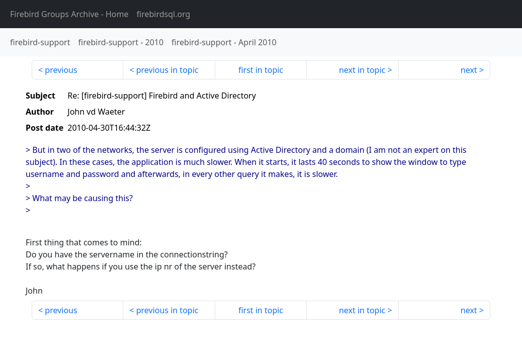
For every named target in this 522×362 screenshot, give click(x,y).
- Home (69, 14)
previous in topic (167, 69)
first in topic (260, 69)
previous (61, 69)
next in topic (362, 69)
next (469, 69)
